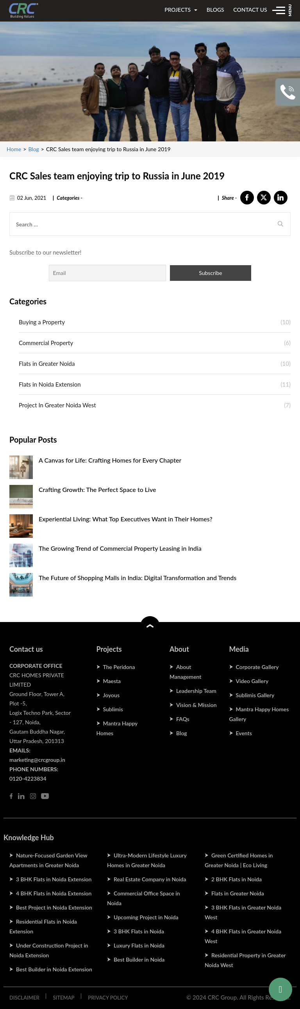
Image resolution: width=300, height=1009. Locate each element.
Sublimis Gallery (255, 695)
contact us (250, 9)
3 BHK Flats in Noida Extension (53, 879)
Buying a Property (42, 321)
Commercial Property (46, 342)
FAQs (182, 719)
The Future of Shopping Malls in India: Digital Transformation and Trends (137, 577)
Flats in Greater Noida (47, 363)
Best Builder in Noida (139, 959)
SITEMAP (63, 998)
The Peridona (119, 667)
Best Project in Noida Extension (54, 907)
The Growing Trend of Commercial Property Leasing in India (120, 548)
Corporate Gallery (257, 667)
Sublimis (113, 709)
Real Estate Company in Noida (150, 879)
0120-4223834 (27, 778)
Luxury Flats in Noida (139, 945)
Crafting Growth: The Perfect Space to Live (97, 489)
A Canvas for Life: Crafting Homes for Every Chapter (110, 460)
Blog (33, 149)
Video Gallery (252, 681)
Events (244, 733)
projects (180, 9)
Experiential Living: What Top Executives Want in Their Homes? (125, 519)
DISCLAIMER (24, 998)
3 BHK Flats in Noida (139, 931)
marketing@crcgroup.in (37, 759)
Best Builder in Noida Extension (54, 969)
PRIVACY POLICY (108, 998)
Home (14, 149)
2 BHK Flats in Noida (236, 879)
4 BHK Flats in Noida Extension (53, 893)
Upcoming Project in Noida (146, 917)
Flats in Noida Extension (50, 384)
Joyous (111, 695)
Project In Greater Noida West (57, 405)
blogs (215, 9)
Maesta (112, 681)
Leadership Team (196, 690)
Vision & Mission (196, 705)
